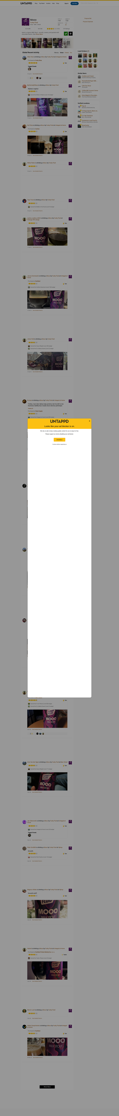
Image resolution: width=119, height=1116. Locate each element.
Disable (59, 439)
